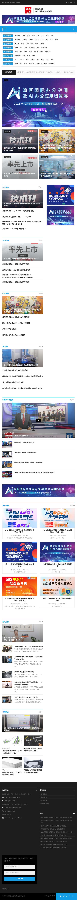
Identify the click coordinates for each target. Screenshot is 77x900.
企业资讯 (44, 131)
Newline (31, 63)
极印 (33, 55)
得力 (33, 35)
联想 (28, 35)
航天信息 (32, 47)
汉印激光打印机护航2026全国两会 (13, 335)
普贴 (30, 51)
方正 (42, 35)
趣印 (25, 51)
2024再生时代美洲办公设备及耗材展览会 (54, 841)
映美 (47, 35)
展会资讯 (44, 157)
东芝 (47, 59)
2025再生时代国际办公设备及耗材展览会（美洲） (56, 838)
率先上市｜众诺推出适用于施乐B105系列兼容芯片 (22, 259)
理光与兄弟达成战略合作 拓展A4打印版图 (16, 323)
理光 (36, 43)
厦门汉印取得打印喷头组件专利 (12, 382)
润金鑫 (42, 43)
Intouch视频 (45, 803)
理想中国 (51, 63)
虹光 (42, 39)
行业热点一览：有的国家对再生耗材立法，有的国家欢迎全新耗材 (34, 472)
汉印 (38, 35)
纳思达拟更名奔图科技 (9, 329)
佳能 (51, 39)
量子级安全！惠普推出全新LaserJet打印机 (16, 217)
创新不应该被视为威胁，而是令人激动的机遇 (28, 462)
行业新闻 (44, 794)
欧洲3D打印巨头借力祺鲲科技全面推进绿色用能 (21, 365)
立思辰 (37, 39)
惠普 (46, 39)
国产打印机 (7, 36)
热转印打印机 (7, 56)
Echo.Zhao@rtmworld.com (13, 808)
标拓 (25, 47)
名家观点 (44, 800)
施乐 (38, 59)
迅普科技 (47, 51)
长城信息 (18, 35)
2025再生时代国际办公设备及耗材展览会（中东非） (57, 832)
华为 (45, 63)
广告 (6, 80)
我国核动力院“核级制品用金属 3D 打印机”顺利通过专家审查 (22, 376)
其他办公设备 (7, 64)
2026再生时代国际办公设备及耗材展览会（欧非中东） (56, 822)
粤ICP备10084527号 (49, 896)
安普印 (22, 59)
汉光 (27, 59)
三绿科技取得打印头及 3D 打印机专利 (15, 370)
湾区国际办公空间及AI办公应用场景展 (53, 829)
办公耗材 (7, 157)
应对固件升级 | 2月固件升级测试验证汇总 (16, 270)
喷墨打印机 (7, 44)
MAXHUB (39, 63)
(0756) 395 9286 (10, 801)
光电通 (24, 39)
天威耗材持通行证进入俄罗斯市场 (16, 435)
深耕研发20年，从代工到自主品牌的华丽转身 (28, 646)
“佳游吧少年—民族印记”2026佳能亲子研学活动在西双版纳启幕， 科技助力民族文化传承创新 (56, 147)
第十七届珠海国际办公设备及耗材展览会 (53, 847)
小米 (28, 55)
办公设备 (7, 131)
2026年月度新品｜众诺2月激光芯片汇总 (15, 282)
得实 (21, 51)
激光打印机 (7, 40)
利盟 (31, 43)
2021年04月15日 (9, 433)
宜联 (52, 35)
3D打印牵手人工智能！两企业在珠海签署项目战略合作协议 (22, 388)
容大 (16, 51)
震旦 (16, 59)
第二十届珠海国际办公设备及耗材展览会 (53, 826)
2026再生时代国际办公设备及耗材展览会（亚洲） (56, 817)
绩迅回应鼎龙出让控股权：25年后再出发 (16, 317)
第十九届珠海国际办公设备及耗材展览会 (53, 835)
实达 (21, 47)
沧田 (16, 47)
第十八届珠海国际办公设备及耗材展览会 (53, 844)
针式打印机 (7, 48)
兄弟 (56, 39)
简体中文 (70, 2)
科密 (16, 63)
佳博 (23, 55)
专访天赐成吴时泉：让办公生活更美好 (26, 697)
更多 (40, 187)
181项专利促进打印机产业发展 (24, 672)
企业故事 (7, 627)
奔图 (23, 35)
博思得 (36, 51)
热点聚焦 (44, 797)
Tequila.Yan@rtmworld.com (13, 818)
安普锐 (31, 39)
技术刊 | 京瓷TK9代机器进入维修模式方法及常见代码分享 (19, 72)
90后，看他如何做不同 (12, 640)
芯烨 (41, 51)
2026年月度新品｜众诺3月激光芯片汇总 (15, 264)
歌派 (21, 63)
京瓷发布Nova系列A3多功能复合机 (14, 229)
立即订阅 (20, 878)
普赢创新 (44, 47)
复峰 (38, 47)
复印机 (8, 60)
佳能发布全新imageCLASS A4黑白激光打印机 (18, 211)
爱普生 (17, 43)
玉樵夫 (32, 59)
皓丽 (25, 63)
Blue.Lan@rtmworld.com (12, 797)
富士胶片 (18, 55)
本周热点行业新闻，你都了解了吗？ (25, 452)
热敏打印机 (7, 52)
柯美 (42, 59)
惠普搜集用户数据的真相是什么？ (24, 442)
